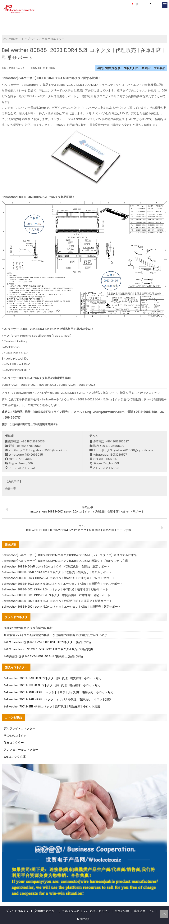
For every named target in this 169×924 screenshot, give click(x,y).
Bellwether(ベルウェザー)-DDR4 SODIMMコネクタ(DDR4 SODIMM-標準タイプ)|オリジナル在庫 (65, 561)
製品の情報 (122, 911)
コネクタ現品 (70, 911)
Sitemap (83, 919)
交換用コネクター (53, 39)
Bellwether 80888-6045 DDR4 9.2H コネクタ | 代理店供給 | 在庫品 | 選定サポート (56, 566)
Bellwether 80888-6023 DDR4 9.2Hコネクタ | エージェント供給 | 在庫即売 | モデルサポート (62, 584)
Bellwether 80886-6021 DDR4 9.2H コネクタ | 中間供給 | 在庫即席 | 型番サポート (55, 589)
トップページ (30, 39)
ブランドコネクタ (17, 911)
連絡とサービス (144, 911)
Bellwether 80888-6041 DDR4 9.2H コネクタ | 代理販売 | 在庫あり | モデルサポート (57, 572)
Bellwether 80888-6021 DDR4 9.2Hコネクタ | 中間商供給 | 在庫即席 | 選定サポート (56, 595)
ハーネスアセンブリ (97, 911)
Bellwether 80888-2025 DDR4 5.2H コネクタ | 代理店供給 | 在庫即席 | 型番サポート (57, 601)
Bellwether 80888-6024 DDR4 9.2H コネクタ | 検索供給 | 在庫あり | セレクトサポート (58, 578)
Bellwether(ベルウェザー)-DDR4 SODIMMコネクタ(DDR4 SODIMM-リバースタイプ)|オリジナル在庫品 (69, 555)
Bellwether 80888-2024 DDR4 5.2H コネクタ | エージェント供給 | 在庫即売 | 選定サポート (61, 607)
